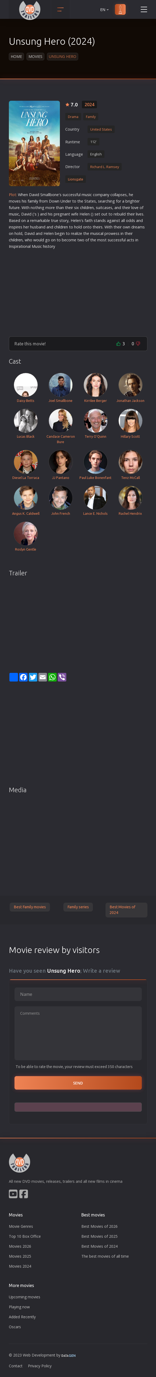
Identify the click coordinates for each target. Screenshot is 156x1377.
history (49, 246)
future (14, 207)
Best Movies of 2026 (99, 1226)
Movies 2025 (20, 1256)
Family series (78, 907)
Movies (35, 56)
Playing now (19, 1306)
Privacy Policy (40, 1365)
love (135, 207)
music (87, 194)
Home (16, 56)
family (33, 201)
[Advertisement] (78, 290)
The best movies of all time (105, 1256)
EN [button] (105, 9)
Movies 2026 (20, 1246)
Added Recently (22, 1316)
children (87, 207)
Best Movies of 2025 (99, 1236)
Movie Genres (21, 1226)
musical (96, 233)
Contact (16, 1365)
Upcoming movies (24, 1296)
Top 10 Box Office (25, 1236)
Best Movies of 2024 (122, 910)
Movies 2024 (20, 1266)
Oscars (15, 1326)
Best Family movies (30, 907)
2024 (89, 104)
